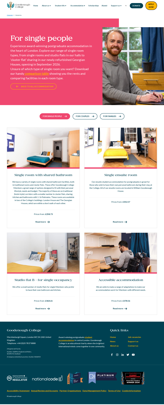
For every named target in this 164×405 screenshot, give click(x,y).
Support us (114, 6)
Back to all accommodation (35, 87)
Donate (136, 6)
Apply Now (151, 5)
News (112, 342)
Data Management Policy (94, 391)
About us (44, 6)
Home (35, 6)
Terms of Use (114, 391)
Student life (59, 6)
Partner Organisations (70, 391)
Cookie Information (131, 391)
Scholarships (93, 6)
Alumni (104, 6)
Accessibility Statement (18, 391)
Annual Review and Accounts (44, 391)
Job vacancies (134, 338)
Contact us (133, 346)
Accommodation (76, 6)
